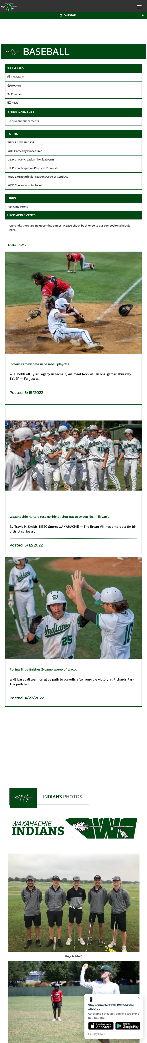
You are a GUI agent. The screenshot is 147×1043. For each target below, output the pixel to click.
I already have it (97, 1034)
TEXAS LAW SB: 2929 (21, 142)
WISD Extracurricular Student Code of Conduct (38, 176)
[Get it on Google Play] (128, 1026)
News (13, 102)
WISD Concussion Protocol (25, 185)
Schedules (16, 77)
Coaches (15, 94)
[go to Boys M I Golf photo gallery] (73, 903)
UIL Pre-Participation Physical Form (31, 159)
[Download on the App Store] (101, 1026)
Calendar (69, 15)
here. (12, 230)
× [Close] (139, 997)
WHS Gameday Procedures (25, 151)
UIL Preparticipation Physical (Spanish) (33, 168)
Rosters (14, 85)
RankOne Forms (18, 206)
